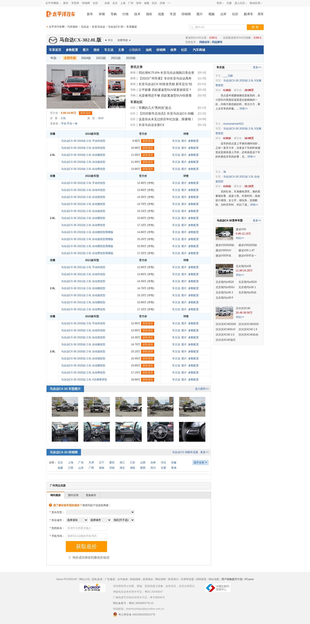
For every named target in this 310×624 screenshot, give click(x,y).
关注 (110, 40)
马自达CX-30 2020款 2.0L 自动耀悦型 (83, 365)
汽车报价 (72, 26)
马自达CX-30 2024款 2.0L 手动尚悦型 (83, 140)
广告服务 (110, 579)
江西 (70, 467)
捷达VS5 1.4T (246, 250)
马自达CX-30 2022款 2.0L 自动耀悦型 (83, 218)
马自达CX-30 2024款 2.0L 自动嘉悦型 (83, 161)
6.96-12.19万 (243, 233)
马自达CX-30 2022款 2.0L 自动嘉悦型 (83, 211)
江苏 (132, 462)
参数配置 (72, 50)
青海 (173, 467)
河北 (163, 462)
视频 (211, 14)
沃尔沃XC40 (243, 308)
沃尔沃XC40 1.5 (247, 329)
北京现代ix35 (243, 266)
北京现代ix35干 (225, 297)
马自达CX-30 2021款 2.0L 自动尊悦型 (83, 309)
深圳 (138, 3)
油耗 (149, 50)
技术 (137, 14)
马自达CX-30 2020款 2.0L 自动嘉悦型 (83, 351)
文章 (121, 50)
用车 (261, 14)
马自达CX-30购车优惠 (185, 452)
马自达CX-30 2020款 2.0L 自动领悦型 (83, 358)
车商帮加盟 (187, 579)
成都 (146, 3)
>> (169, 3)
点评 (223, 14)
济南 (162, 3)
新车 (65, 3)
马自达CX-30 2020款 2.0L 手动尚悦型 (83, 323)
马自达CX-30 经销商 (64, 452)
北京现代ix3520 (225, 281)
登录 (219, 3)
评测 (102, 14)
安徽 (173, 462)
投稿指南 (135, 579)
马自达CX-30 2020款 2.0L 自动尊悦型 (83, 372)
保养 (173, 50)
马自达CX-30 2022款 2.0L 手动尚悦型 (83, 183)
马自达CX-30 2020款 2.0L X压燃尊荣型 (84, 379)
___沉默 (228, 75)
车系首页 (55, 50)
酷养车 (248, 14)
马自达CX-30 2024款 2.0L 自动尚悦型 (83, 147)
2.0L (63, 118)
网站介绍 (84, 579)
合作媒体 (122, 579)
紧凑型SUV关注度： (201, 37)
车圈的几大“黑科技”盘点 (155, 107)
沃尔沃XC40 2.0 (225, 334)
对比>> (240, 238)
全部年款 (122, 40)
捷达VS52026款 (225, 245)
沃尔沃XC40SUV (226, 329)
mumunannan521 (233, 123)
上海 (122, 3)
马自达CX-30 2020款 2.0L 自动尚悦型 (83, 330)
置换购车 (91, 495)
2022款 (101, 58)
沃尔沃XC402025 (248, 324)
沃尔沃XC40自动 (248, 334)
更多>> (204, 452)
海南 (101, 467)
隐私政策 (97, 579)
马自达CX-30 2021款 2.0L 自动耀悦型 (83, 302)
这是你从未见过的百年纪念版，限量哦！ (166, 119)
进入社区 (240, 3)
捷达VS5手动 (223, 255)
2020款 (131, 58)
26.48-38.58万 (244, 312)
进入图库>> (202, 388)
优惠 (161, 14)
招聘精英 (201, 579)
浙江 (122, 462)
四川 (153, 467)
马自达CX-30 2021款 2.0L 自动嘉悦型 (83, 295)
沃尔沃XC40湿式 (225, 339)
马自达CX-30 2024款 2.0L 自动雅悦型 (83, 154)
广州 (130, 3)
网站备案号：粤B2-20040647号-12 (133, 603)
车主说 (108, 50)
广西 (91, 467)
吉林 (153, 462)
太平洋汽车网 (57, 26)
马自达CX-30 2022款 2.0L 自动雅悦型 (83, 204)
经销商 (86, 3)
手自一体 (72, 123)
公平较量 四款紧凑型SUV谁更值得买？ (165, 89)
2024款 (86, 58)
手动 (63, 123)
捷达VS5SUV (223, 250)
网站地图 (214, 579)
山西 (142, 462)
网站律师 (160, 579)
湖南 (132, 467)
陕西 (142, 467)
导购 (114, 14)
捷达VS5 (241, 229)
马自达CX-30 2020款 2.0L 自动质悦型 (83, 337)
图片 (200, 14)
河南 (112, 467)
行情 (125, 14)
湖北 (122, 467)
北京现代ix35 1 (247, 287)
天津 (91, 462)
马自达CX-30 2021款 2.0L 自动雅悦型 (83, 288)
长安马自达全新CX (151, 125)
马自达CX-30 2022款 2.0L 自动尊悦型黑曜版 (87, 253)
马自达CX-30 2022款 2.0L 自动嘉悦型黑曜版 (87, 239)
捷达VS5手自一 (247, 255)
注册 (229, 3)
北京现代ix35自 (247, 292)
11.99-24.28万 (244, 270)
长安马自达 (98, 26)
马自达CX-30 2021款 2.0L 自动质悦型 (83, 281)
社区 (95, 3)
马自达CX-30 (115, 26)
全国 (107, 3)
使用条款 (148, 579)
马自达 (85, 26)
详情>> (243, 108)
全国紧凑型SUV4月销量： (242, 37)
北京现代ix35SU (225, 287)
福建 (60, 467)
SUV (101, 118)
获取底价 (85, 113)
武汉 (154, 3)
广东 (81, 462)
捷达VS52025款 (247, 245)
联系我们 (173, 579)
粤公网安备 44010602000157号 (134, 614)
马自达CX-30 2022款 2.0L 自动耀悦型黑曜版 (87, 246)
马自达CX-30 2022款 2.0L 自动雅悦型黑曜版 (87, 232)
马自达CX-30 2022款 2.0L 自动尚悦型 (83, 190)
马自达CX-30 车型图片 (65, 389)
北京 (115, 3)
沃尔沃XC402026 (226, 324)
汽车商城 (199, 50)
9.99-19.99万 (68, 113)
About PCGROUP (66, 579)
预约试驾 (73, 495)
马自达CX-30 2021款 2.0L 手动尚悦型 (83, 267)
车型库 (75, 3)
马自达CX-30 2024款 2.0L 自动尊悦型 (83, 168)
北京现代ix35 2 (224, 292)
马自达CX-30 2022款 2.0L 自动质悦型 (83, 197)
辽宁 (101, 462)
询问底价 (55, 495)
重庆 (112, 462)
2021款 (116, 58)
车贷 (173, 14)
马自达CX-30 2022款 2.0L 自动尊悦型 (83, 225)
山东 (81, 467)
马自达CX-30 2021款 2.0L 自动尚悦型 (83, 274)
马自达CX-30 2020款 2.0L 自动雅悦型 (83, 344)
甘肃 (163, 467)
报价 (149, 14)
